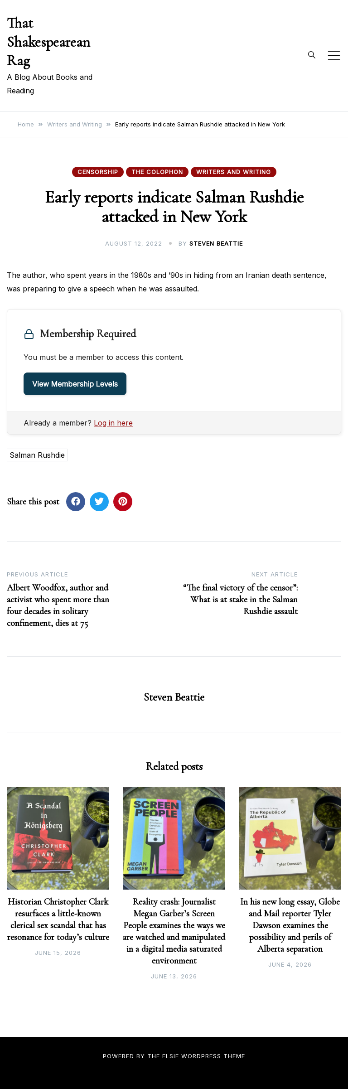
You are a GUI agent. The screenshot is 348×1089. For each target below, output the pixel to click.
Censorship (97, 171)
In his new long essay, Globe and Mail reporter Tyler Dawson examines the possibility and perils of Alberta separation (290, 925)
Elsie (170, 1056)
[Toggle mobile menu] (334, 55)
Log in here (113, 422)
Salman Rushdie (37, 455)
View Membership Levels (75, 383)
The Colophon (157, 171)
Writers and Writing (233, 171)
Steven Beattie (216, 243)
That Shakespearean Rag (48, 41)
